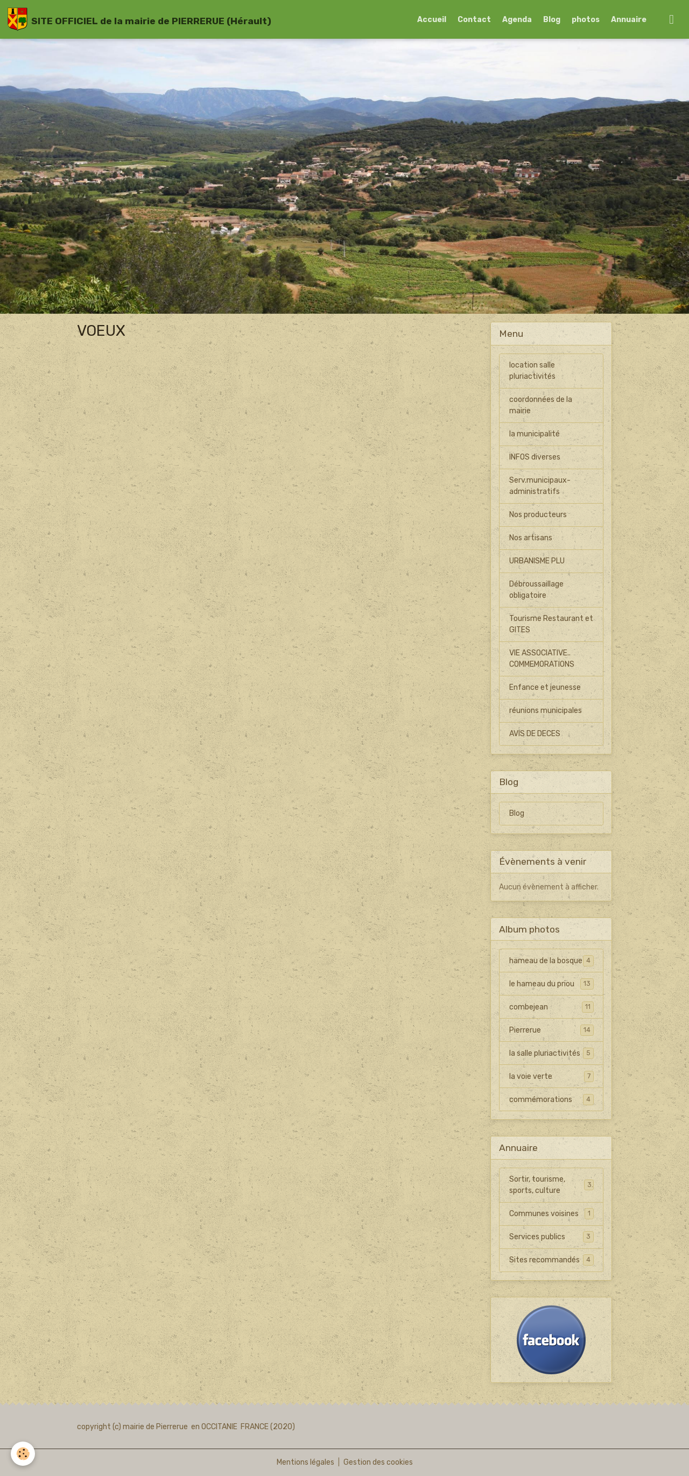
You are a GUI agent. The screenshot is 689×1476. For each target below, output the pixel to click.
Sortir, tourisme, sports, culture (551, 1185)
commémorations (551, 1099)
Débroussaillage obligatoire (536, 590)
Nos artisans (530, 537)
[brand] (139, 19)
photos (586, 19)
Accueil (431, 19)
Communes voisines (551, 1213)
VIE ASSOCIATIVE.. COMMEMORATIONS (541, 658)
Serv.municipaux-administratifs (540, 486)
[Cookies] (23, 1454)
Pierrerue (551, 1030)
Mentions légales (305, 1462)
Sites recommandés (551, 1259)
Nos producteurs (538, 514)
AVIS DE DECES (534, 733)
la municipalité (534, 434)
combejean (551, 1006)
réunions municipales (545, 710)
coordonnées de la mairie (540, 405)
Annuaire (628, 19)
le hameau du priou (551, 983)
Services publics (551, 1236)
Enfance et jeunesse (545, 687)
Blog (551, 19)
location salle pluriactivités (532, 371)
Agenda (517, 19)
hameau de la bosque (551, 960)
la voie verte (551, 1076)
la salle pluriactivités (551, 1053)
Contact (474, 19)
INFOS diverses (534, 457)
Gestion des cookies (378, 1462)
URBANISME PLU (537, 561)
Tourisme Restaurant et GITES (551, 624)
